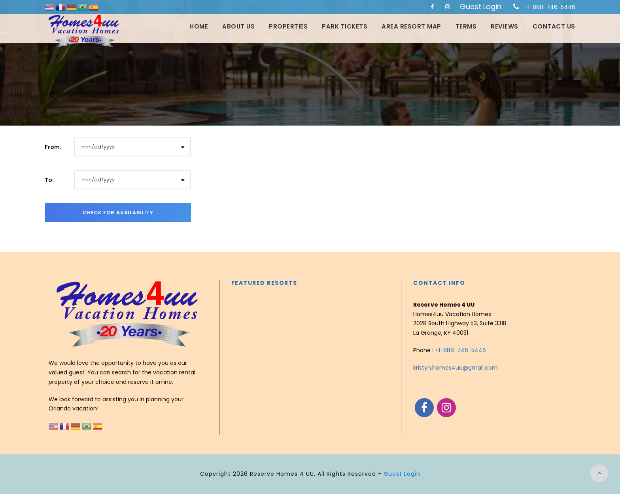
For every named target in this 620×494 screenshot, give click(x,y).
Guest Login (480, 6)
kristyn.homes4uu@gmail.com (455, 368)
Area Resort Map (411, 26)
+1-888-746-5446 (549, 7)
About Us (238, 26)
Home (198, 26)
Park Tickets (344, 26)
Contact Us (554, 26)
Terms (466, 26)
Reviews (504, 26)
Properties (288, 26)
